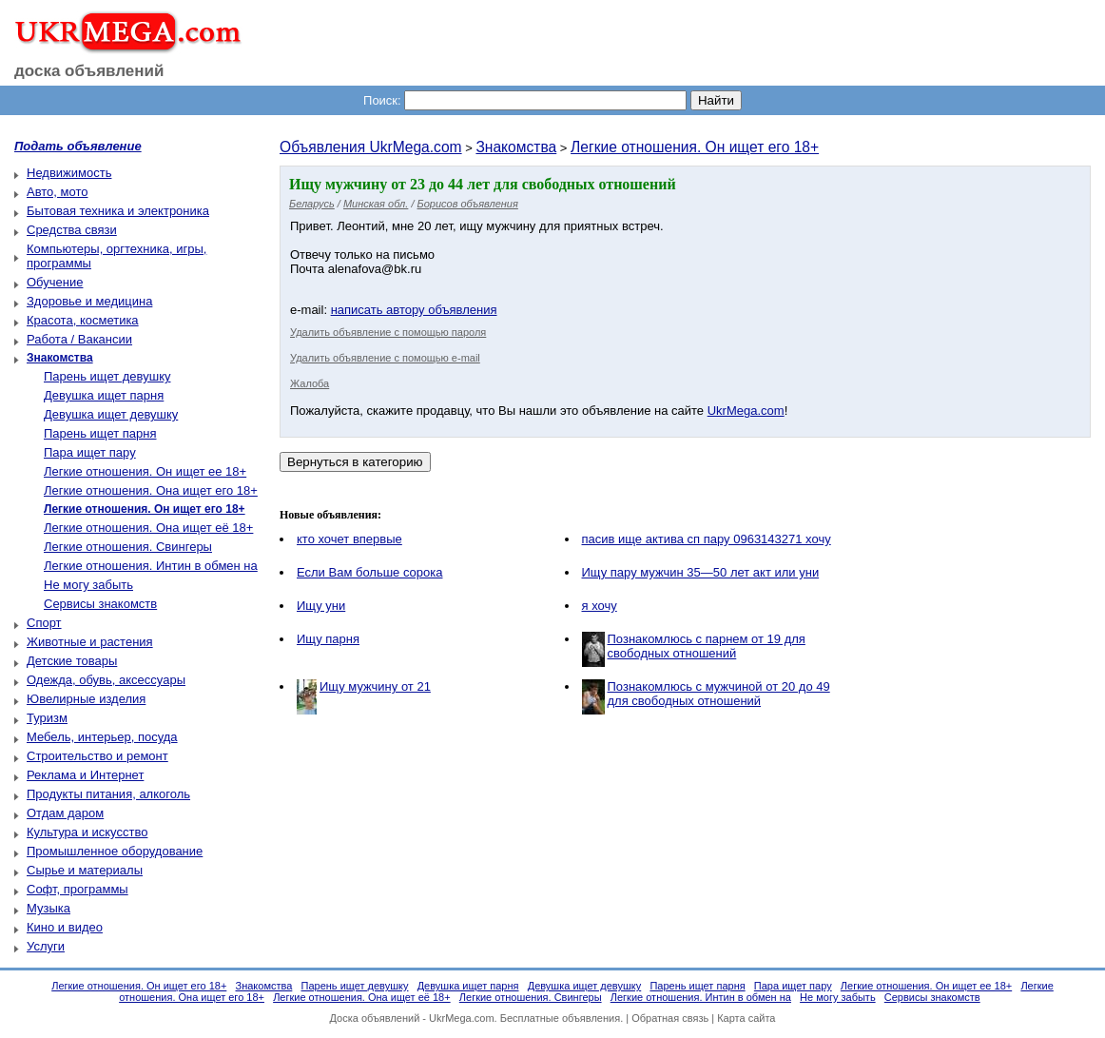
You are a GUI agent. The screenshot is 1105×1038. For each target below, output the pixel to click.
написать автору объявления (414, 310)
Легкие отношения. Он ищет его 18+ (695, 147)
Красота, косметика (83, 320)
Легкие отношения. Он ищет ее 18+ (145, 471)
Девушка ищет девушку (111, 414)
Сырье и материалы (85, 870)
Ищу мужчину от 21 (375, 686)
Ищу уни (321, 605)
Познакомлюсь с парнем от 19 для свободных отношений (706, 646)
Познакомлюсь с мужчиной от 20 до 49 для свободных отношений (719, 693)
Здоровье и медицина (89, 301)
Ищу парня (328, 639)
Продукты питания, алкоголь (108, 794)
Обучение (55, 282)
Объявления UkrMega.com (371, 147)
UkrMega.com (746, 410)
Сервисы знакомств (100, 604)
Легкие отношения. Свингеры (128, 546)
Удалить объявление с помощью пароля (388, 332)
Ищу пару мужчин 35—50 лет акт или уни (701, 572)
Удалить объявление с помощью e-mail (385, 357)
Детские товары (72, 661)
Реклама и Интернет (85, 775)
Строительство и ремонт (97, 756)
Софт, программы (77, 889)
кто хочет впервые (349, 539)
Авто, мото (57, 192)
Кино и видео (65, 927)
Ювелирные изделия (86, 699)
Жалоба (309, 383)
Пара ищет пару (90, 452)
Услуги (46, 946)
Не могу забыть (88, 585)
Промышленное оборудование (115, 851)
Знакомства (515, 147)
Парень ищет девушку (107, 376)
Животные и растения (90, 642)
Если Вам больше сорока (370, 572)
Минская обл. (375, 203)
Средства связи (72, 230)
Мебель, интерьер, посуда (102, 737)
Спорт (44, 623)
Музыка (48, 908)
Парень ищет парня (100, 433)
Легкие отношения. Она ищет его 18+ (151, 490)
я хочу (599, 605)
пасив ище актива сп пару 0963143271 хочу (706, 539)
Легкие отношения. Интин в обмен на (151, 565)
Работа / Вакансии (79, 339)
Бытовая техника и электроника (118, 211)
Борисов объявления (467, 203)
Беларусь (312, 203)
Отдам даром (65, 813)
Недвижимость (69, 173)
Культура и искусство (87, 832)
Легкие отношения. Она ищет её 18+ (148, 527)
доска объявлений (89, 71)
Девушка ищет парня (104, 395)
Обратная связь (669, 1018)
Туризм (47, 718)
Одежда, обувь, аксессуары (106, 680)
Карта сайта (746, 1018)
